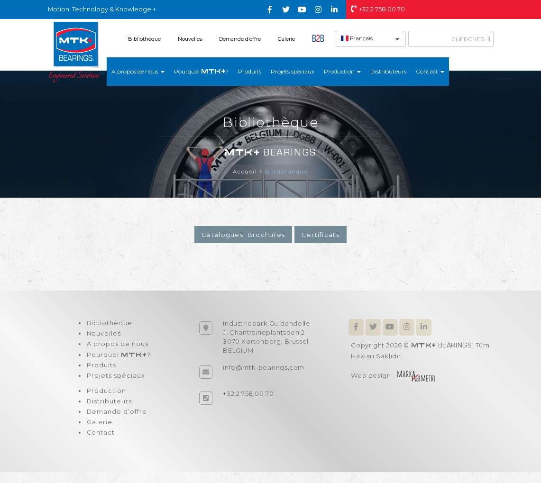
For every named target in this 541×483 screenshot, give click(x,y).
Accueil (244, 171)
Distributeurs (388, 71)
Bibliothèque (144, 39)
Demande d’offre (240, 39)
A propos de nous (116, 347)
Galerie (286, 39)
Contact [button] (430, 71)
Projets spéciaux (292, 71)
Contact (100, 443)
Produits (249, 71)
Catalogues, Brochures (243, 235)
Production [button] (342, 71)
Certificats (320, 235)
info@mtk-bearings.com (263, 368)
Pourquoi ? (201, 71)
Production (105, 397)
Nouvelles (190, 39)
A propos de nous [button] (138, 71)
